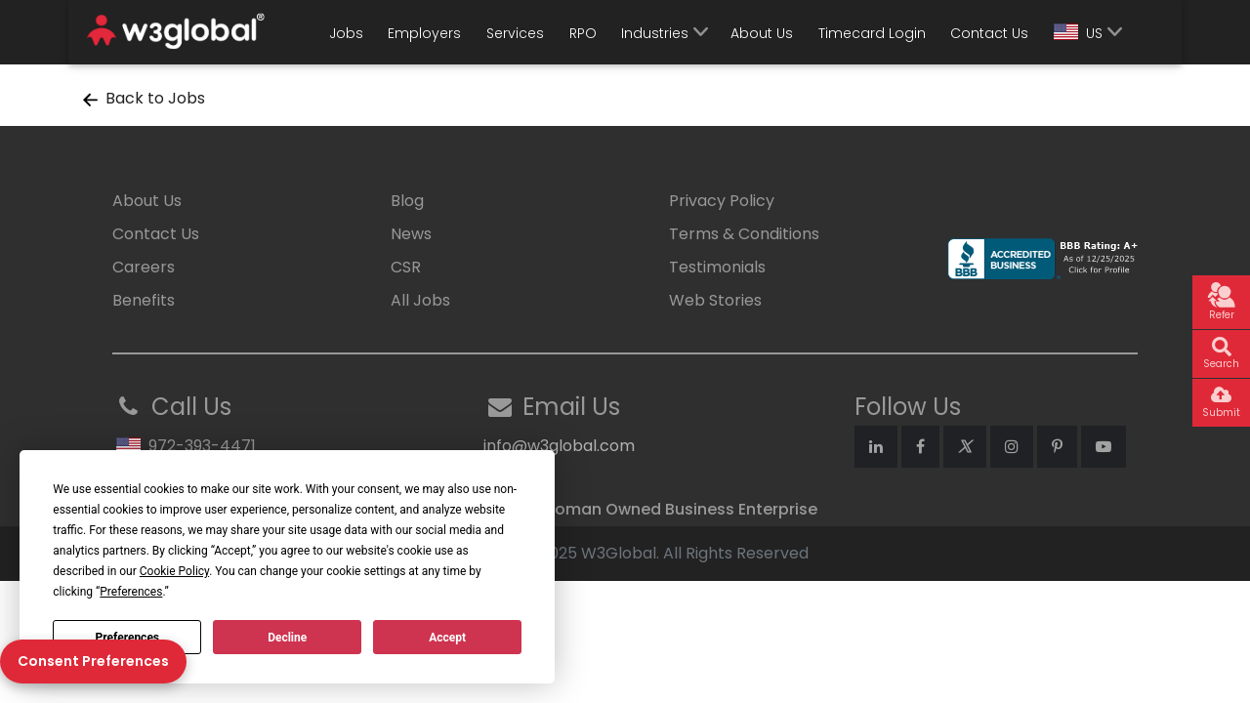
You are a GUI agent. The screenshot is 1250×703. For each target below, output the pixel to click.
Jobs (346, 33)
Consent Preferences (93, 661)
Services (515, 33)
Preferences (128, 637)
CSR (406, 267)
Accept (447, 637)
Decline (287, 637)
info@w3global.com (559, 445)
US (1078, 33)
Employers (424, 33)
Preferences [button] (131, 592)
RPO (583, 33)
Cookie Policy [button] (174, 571)
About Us (761, 33)
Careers (143, 267)
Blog (407, 200)
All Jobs (420, 300)
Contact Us (989, 33)
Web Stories (715, 300)
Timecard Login (872, 33)
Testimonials (717, 267)
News (411, 234)
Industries (654, 33)
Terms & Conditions (744, 234)
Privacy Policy (721, 200)
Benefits (143, 300)
